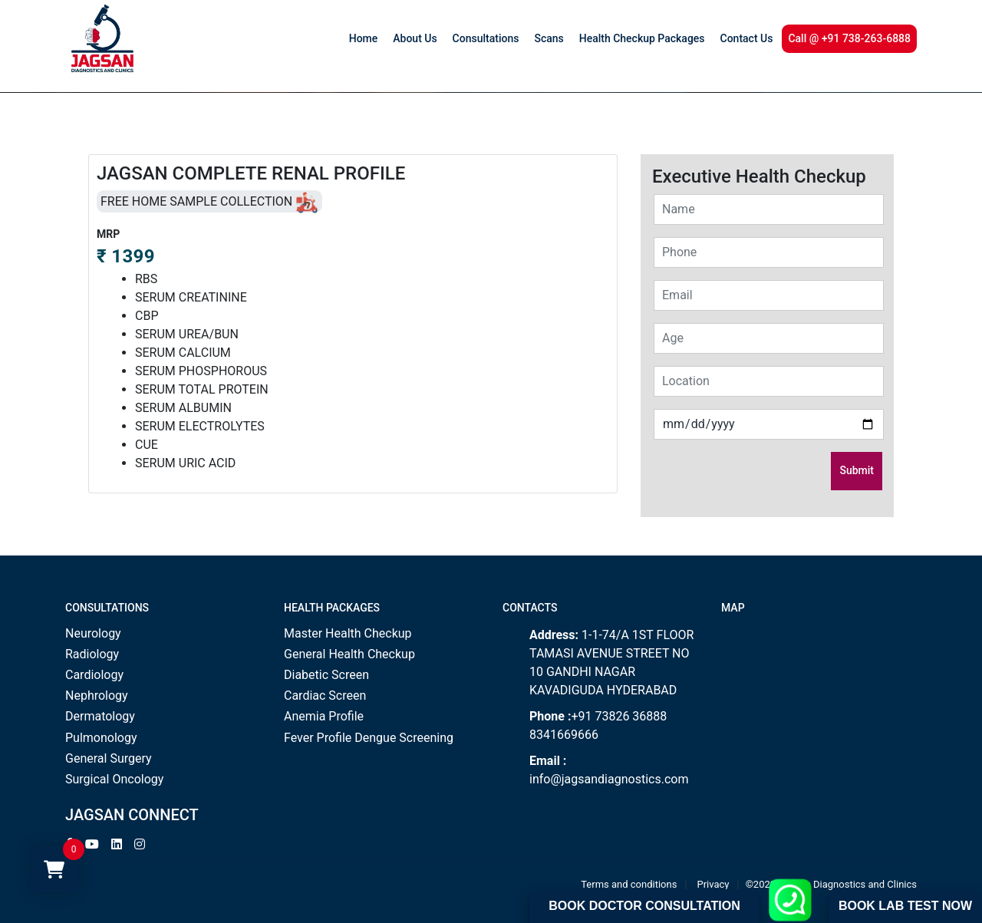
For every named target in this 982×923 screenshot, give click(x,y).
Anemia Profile (324, 716)
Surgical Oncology (114, 779)
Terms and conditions (629, 884)
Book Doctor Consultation (644, 905)
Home (363, 38)
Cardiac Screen (325, 695)
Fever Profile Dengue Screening (368, 737)
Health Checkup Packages (642, 38)
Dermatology (100, 716)
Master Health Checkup (348, 633)
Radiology (92, 654)
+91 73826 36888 (619, 716)
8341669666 (563, 734)
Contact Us (746, 38)
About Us (415, 38)
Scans (548, 38)
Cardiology (94, 675)
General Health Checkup (349, 654)
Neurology (93, 633)
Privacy (713, 884)
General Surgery (108, 758)
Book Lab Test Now (905, 905)
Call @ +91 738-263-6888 (849, 38)
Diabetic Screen (326, 675)
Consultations (486, 38)
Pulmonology (101, 737)
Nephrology (96, 695)
